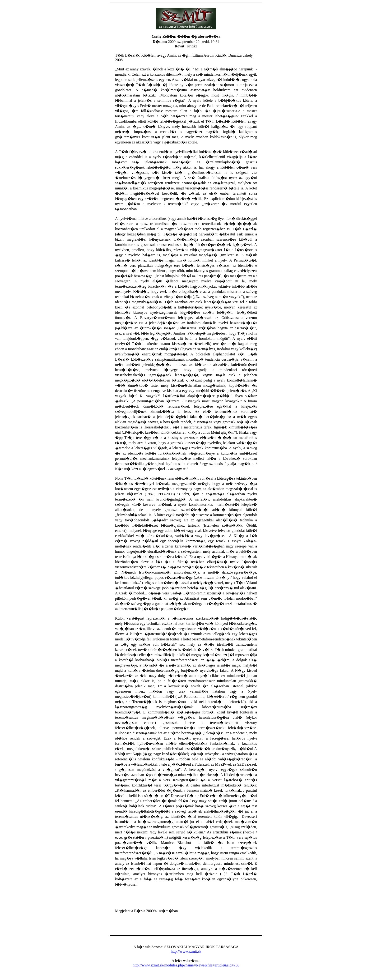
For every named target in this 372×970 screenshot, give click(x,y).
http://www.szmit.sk (186, 951)
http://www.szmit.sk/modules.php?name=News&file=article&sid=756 (186, 965)
